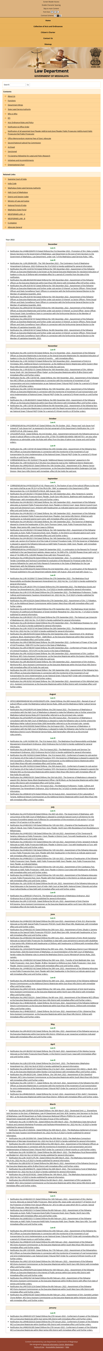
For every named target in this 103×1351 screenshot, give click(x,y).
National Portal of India (17, 205)
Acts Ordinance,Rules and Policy (20, 122)
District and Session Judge (18, 196)
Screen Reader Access (51, 2)
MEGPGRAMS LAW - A (16, 214)
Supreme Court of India (17, 179)
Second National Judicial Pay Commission (24, 143)
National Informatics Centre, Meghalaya (58, 1344)
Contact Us (48, 38)
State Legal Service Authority (19, 109)
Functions (12, 100)
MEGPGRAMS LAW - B (16, 218)
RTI (9, 118)
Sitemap (47, 44)
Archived (11, 147)
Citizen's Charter (71, 32)
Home (47, 20)
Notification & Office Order (18, 127)
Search (15, 84)
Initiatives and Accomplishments (21, 160)
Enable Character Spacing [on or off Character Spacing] (51, 5)
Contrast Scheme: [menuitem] (51, 15)
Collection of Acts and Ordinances (47, 26)
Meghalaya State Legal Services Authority (24, 188)
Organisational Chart (16, 164)
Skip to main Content (51, 8)
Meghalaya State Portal (17, 209)
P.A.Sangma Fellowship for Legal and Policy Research (29, 156)
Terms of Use (39, 1347)
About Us (11, 96)
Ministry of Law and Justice (18, 201)
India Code (12, 183)
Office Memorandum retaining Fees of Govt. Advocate (29, 138)
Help (67, 1347)
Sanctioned (12, 151)
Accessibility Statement (55, 1347)
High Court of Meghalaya (18, 192)
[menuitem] (51, 1)
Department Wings (15, 105)
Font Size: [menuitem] (51, 12)
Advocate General (15, 227)
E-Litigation (12, 223)
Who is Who (12, 114)
